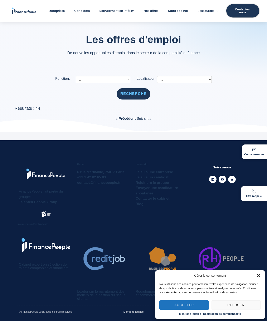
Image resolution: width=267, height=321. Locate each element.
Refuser (235, 305)
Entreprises (57, 11)
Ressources (208, 11)
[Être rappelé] (254, 191)
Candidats (82, 11)
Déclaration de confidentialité (222, 313)
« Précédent (126, 119)
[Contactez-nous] (254, 150)
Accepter (184, 305)
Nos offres (151, 11)
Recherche (133, 94)
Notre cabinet (178, 11)
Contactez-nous (254, 154)
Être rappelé (254, 196)
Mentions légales (190, 313)
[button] (259, 276)
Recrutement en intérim (116, 11)
